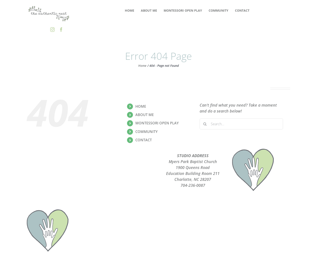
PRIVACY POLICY (124, 167)
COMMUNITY (146, 131)
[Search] (205, 123)
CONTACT (143, 140)
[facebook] (61, 29)
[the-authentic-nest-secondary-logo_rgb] (49, 6)
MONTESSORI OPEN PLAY (157, 123)
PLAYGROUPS (124, 161)
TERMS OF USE (124, 173)
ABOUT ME (144, 114)
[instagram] (52, 29)
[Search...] (241, 123)
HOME (140, 106)
